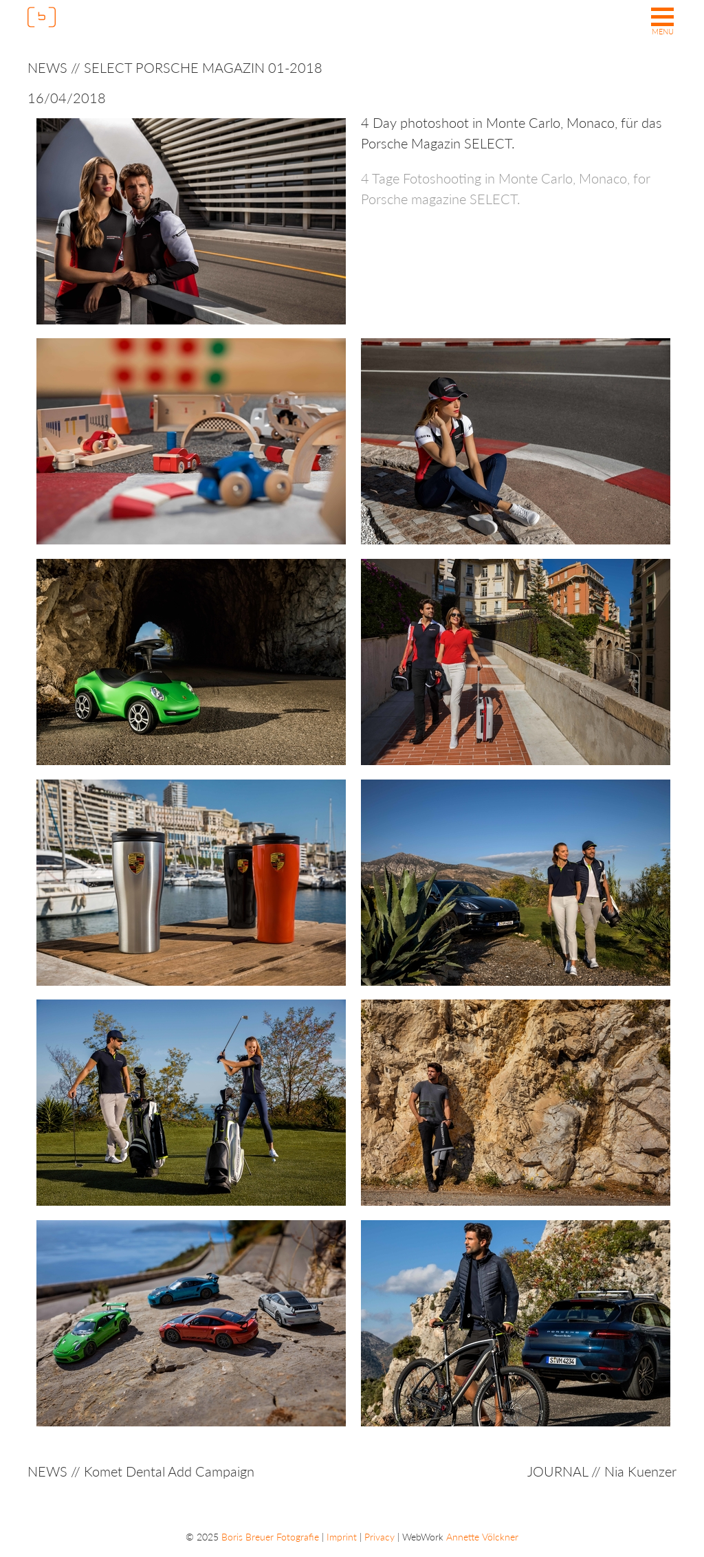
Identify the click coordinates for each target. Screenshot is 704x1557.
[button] (662, 22)
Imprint (342, 1537)
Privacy (379, 1537)
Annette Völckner (482, 1537)
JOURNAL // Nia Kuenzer (601, 1471)
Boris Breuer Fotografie (270, 1537)
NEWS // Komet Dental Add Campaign (141, 1471)
